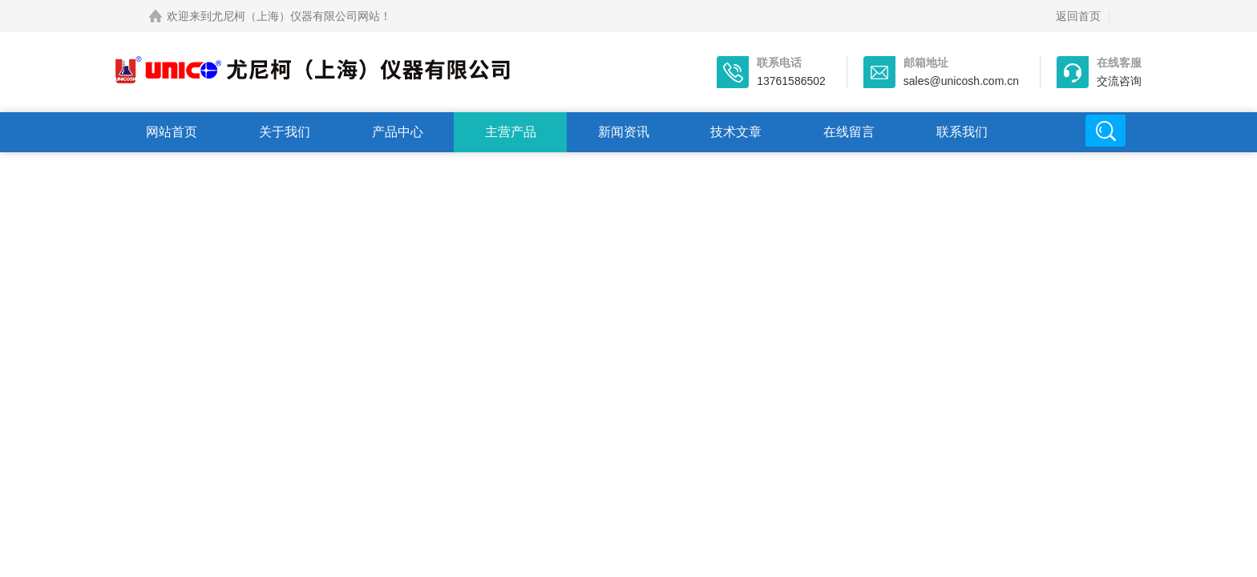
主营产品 (510, 132)
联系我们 (962, 132)
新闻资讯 (623, 132)
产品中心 (397, 132)
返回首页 (1078, 16)
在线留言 (849, 132)
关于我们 (284, 132)
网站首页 (171, 132)
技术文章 (736, 132)
